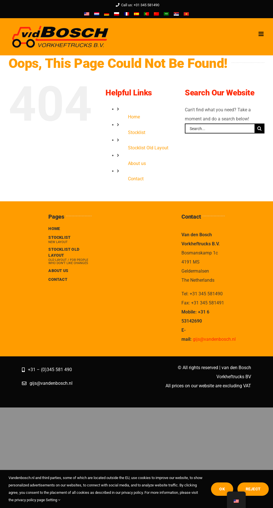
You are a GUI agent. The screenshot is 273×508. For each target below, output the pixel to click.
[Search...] (220, 128)
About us (137, 163)
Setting (53, 500)
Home (134, 117)
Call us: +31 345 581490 (136, 5)
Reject (253, 489)
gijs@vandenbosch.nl (214, 339)
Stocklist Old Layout (148, 147)
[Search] (259, 128)
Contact (136, 178)
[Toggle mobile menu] (261, 34)
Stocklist (136, 132)
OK (222, 489)
